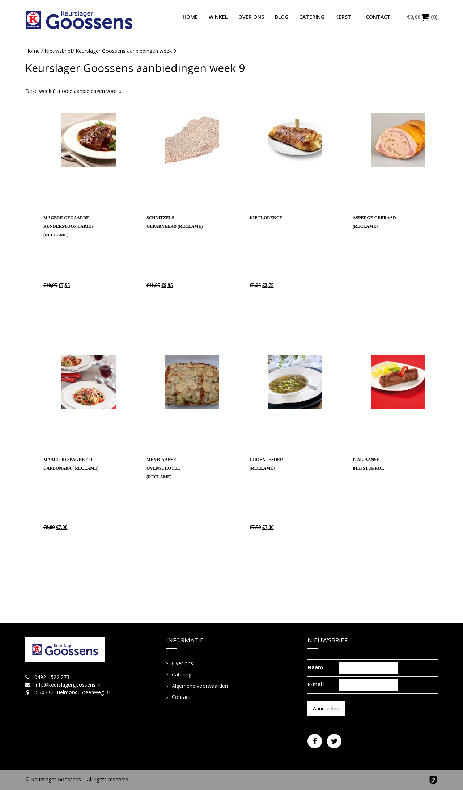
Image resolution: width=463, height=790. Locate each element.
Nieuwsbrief (58, 50)
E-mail (315, 684)
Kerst (343, 16)
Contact (378, 16)
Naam (315, 667)
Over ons (251, 16)
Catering (311, 16)
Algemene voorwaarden (200, 685)
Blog (281, 16)
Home (190, 16)
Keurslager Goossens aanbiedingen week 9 (135, 67)
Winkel (218, 16)
